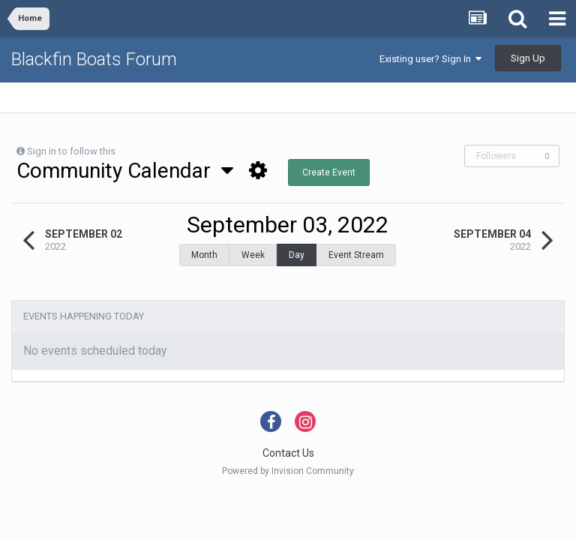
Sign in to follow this (71, 151)
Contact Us (288, 446)
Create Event (329, 172)
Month (204, 255)
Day (296, 255)
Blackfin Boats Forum (94, 59)
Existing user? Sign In (431, 58)
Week (253, 255)
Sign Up (528, 58)
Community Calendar (124, 170)
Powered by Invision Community (288, 463)
